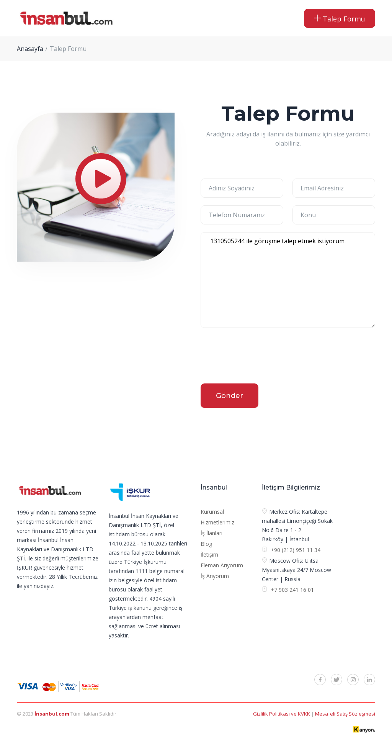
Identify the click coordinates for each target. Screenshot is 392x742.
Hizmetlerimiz (217, 522)
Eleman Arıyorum (222, 565)
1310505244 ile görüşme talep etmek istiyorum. (288, 280)
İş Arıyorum (215, 576)
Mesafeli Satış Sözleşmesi (345, 713)
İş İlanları (211, 533)
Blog (206, 543)
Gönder (229, 395)
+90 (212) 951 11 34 (295, 550)
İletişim (209, 554)
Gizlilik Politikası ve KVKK (282, 713)
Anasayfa (30, 48)
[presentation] (259, 357)
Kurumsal (212, 511)
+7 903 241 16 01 (291, 589)
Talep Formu (339, 18)
